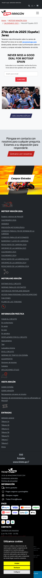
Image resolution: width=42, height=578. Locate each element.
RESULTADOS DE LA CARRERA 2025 (15, 259)
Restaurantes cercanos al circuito (13, 394)
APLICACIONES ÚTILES (10, 370)
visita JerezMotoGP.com (21, 116)
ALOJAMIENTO (7, 359)
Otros (3, 447)
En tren (4, 330)
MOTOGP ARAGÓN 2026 (17, 20)
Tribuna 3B (5, 432)
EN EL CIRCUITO (7, 351)
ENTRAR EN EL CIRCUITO (11, 283)
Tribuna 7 (4, 439)
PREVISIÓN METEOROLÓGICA (12, 227)
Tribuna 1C (5, 429)
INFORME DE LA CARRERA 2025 (13, 248)
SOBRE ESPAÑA (7, 387)
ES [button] (32, 6)
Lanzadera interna (8, 348)
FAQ (21, 454)
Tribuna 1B (5, 425)
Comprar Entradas (21, 178)
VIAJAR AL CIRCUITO (9, 319)
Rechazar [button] (17, 567)
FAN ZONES (6, 298)
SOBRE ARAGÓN (7, 390)
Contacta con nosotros (21, 153)
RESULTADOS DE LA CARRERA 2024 (15, 266)
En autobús (5, 333)
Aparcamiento (6, 341)
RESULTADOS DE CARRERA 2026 (14, 244)
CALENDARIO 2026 (8, 220)
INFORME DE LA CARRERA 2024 (13, 263)
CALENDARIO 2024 (8, 255)
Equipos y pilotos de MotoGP (12, 216)
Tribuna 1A (5, 421)
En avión (4, 326)
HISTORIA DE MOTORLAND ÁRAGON (15, 291)
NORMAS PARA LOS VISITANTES (13, 287)
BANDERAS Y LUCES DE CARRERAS (14, 241)
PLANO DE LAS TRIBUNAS (11, 302)
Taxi (2, 344)
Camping (4, 366)
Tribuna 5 (4, 443)
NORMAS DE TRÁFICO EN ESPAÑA (14, 355)
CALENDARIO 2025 (11, 23)
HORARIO (5, 224)
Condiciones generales (9, 478)
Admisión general (7, 418)
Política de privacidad (9, 481)
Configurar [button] (17, 572)
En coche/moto (7, 322)
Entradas (21, 458)
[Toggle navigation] (37, 13)
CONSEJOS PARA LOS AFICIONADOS (15, 237)
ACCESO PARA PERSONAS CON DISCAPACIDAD (19, 294)
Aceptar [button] (16, 563)
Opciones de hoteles (9, 362)
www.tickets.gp (21, 461)
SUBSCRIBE (21, 79)
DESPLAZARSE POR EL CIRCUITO (14, 337)
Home (3, 20)
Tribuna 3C (5, 436)
